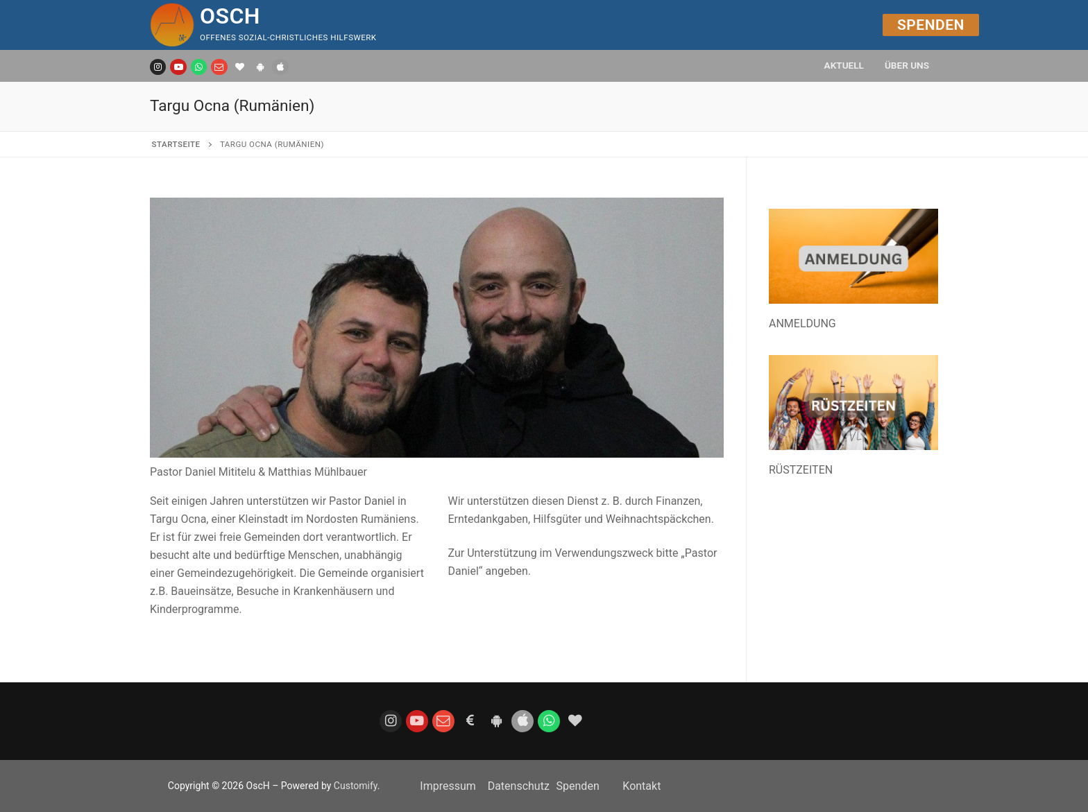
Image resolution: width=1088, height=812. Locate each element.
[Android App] (496, 721)
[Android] (260, 67)
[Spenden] (470, 721)
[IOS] (280, 67)
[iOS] (522, 721)
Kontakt (641, 786)
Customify (355, 785)
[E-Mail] (219, 67)
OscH (230, 16)
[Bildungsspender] (240, 67)
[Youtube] (178, 67)
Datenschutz (519, 786)
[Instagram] (158, 67)
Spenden (930, 25)
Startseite (176, 144)
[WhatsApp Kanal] (199, 67)
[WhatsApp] (549, 721)
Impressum (448, 786)
